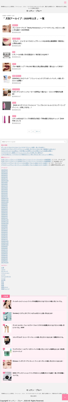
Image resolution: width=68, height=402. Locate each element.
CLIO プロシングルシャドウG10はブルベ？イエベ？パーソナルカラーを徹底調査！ (26, 159)
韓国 (2, 285)
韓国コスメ (4, 287)
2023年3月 (4, 177)
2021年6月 (4, 188)
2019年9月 (4, 225)
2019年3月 (4, 236)
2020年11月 (4, 200)
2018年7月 (4, 250)
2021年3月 (4, 193)
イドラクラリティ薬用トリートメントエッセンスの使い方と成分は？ (22, 152)
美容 (2, 283)
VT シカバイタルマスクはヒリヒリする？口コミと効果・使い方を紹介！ (23, 147)
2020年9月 (4, 204)
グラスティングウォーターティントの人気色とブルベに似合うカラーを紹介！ (25, 163)
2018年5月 (4, 253)
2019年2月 (4, 237)
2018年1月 (4, 261)
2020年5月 (4, 211)
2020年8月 (4, 205)
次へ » (38, 131)
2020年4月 (4, 212)
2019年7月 (4, 228)
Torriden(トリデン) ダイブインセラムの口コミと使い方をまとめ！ (33, 313)
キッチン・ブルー (34, 11)
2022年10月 (4, 180)
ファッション (5, 273)
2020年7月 (4, 207)
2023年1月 (4, 179)
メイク (3, 274)
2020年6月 (4, 209)
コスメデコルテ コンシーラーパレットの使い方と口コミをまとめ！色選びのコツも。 (38, 337)
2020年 (9, 15)
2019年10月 (4, 223)
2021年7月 (4, 186)
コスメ (3, 269)
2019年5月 (4, 232)
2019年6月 (4, 230)
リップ (3, 278)
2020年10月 (4, 202)
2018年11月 (4, 243)
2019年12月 (4, 220)
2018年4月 (4, 255)
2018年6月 (4, 252)
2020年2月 (4, 216)
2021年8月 (4, 184)
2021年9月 (4, 182)
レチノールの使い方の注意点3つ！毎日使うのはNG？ (30, 54)
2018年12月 (4, 241)
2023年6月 (4, 173)
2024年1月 (4, 172)
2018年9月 (4, 246)
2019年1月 (4, 239)
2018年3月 (4, 257)
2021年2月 (4, 195)
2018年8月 (4, 248)
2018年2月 (4, 259)
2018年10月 (4, 244)
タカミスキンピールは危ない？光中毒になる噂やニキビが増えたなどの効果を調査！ (27, 151)
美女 (2, 282)
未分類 (3, 280)
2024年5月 (4, 170)
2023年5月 (4, 175)
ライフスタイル (6, 276)
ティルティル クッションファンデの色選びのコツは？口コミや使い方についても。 (38, 301)
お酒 (2, 267)
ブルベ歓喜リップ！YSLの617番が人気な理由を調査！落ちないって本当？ (37, 66)
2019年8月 (4, 227)
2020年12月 (4, 198)
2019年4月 (4, 234)
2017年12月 (4, 262)
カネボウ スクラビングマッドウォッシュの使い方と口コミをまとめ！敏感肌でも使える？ (28, 149)
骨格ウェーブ (5, 289)
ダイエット (4, 271)
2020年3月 (4, 214)
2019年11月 (4, 221)
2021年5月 (4, 189)
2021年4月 (4, 191)
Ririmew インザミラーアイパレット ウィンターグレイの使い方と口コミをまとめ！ (38, 361)
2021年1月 (4, 196)
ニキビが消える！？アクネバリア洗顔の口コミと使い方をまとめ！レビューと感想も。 (27, 154)
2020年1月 (4, 218)
